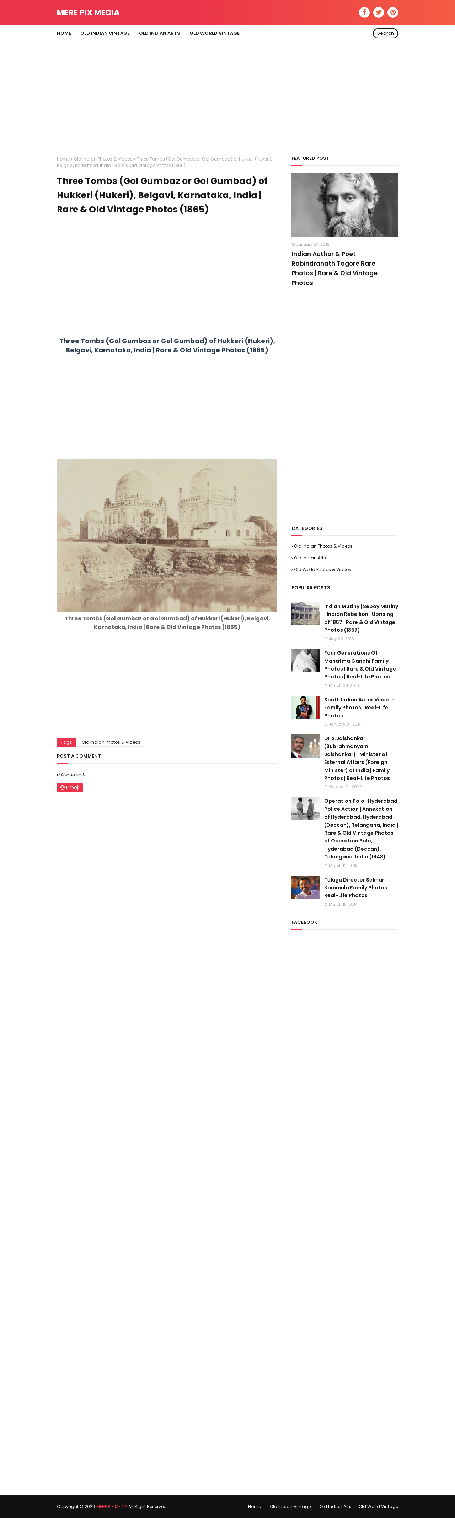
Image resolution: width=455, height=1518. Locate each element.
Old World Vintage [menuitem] (214, 33)
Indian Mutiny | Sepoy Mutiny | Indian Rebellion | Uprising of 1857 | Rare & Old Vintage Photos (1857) (361, 618)
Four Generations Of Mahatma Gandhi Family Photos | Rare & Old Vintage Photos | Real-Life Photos (360, 664)
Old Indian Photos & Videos (103, 159)
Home (63, 159)
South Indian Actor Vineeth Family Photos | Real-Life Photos (359, 707)
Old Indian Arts (310, 558)
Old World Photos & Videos (322, 569)
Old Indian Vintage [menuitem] (105, 33)
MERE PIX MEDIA (88, 12)
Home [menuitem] (64, 33)
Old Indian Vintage (290, 1506)
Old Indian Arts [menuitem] (159, 33)
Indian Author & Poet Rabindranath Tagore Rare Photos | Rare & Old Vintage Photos (334, 268)
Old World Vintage (378, 1506)
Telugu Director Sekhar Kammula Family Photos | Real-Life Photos (357, 887)
